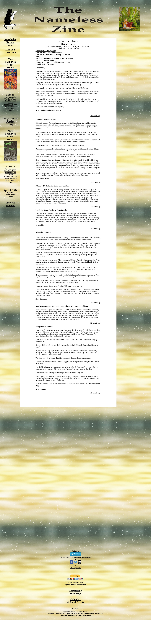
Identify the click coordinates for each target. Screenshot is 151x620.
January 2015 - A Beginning (46, 51)
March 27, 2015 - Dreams (45, 60)
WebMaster (87, 615)
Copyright (66, 611)
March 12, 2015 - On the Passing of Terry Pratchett (54, 58)
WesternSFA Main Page (75, 592)
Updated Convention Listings (10, 122)
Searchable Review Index (10, 42)
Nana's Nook (8, 105)
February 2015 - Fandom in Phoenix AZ (50, 53)
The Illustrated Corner (10, 102)
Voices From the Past (10, 109)
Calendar (75, 599)
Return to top (95, 116)
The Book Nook (10, 99)
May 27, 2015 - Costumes (45, 64)
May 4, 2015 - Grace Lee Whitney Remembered (53, 62)
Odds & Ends (9, 107)
